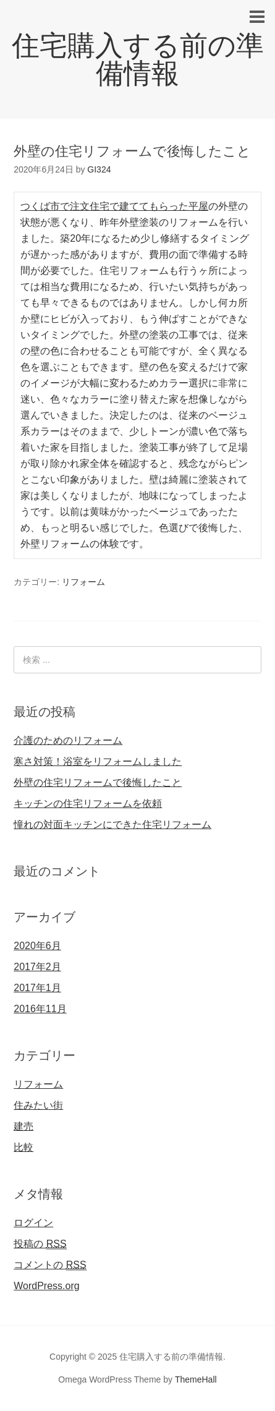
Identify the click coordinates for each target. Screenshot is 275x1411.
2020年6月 (37, 945)
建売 (23, 1126)
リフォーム (83, 582)
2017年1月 (37, 988)
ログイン (33, 1222)
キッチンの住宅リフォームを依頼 (88, 803)
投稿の (40, 1244)
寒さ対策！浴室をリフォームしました (98, 761)
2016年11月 (40, 1009)
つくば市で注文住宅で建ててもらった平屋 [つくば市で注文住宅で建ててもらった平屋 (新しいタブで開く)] (114, 206)
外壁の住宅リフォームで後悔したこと (98, 782)
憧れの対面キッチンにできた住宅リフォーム (112, 824)
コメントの (50, 1265)
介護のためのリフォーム (68, 740)
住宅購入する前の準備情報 (138, 59)
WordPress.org (46, 1286)
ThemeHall (196, 1379)
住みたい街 (38, 1105)
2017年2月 (37, 966)
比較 (23, 1147)
